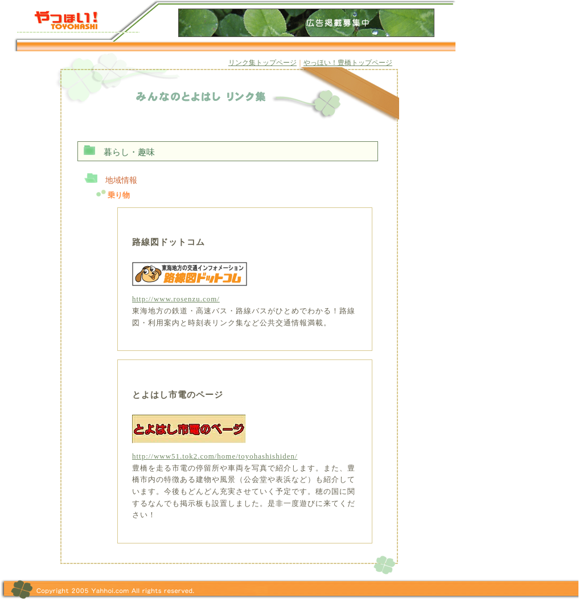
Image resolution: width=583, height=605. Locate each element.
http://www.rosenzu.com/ (176, 299)
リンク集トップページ (262, 63)
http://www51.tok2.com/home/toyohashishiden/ (215, 456)
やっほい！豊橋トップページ (347, 63)
